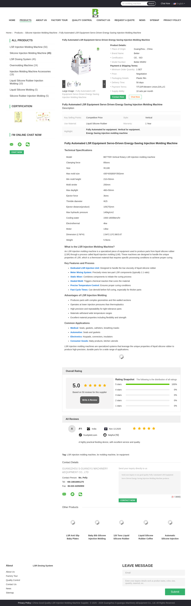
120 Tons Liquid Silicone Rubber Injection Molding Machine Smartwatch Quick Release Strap (121, 537)
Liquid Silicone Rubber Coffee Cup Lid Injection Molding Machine (145, 537)
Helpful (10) (113, 435)
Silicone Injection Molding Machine (41, 33)
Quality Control (82, 20)
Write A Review (89, 400)
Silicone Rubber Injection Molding (27, 96)
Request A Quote (125, 20)
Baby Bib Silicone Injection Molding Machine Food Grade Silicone (97, 537)
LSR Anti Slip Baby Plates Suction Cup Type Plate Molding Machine (73, 537)
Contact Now (118, 97)
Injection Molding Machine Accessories (30, 71)
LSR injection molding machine (81, 454)
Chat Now (165, 3)
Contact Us (103, 20)
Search (151, 4)
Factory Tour (59, 20)
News (142, 20)
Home (12, 20)
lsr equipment (123, 454)
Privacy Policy (172, 20)
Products (25, 20)
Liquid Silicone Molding (22, 89)
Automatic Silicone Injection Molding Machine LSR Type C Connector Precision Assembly (170, 537)
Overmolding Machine (21, 65)
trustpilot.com (90, 435)
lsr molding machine (106, 454)
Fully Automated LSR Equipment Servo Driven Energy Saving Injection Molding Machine (80, 94)
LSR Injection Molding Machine (26, 47)
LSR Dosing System (20, 59)
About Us (41, 20)
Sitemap (154, 20)
